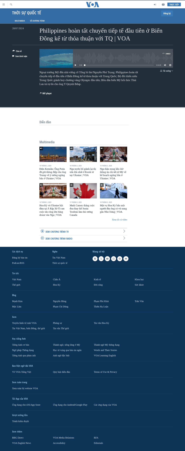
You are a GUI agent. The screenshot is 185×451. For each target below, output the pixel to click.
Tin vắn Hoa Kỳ (101, 323)
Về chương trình (37, 20)
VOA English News (21, 442)
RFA (96, 437)
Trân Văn (139, 301)
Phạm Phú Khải (101, 301)
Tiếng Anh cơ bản (20, 344)
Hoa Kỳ (56, 284)
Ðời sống (98, 284)
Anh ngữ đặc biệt (61, 355)
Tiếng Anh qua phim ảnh (24, 355)
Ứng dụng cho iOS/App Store (26, 404)
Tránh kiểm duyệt (20, 421)
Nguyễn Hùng (59, 301)
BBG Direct (18, 437)
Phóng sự (57, 323)
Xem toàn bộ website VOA (25, 388)
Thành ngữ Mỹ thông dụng (106, 344)
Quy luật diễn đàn (61, 371)
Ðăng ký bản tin (19, 257)
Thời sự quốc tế (59, 263)
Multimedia (20, 20)
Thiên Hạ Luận (101, 306)
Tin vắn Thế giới (61, 328)
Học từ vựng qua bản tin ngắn (67, 350)
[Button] (17, 51)
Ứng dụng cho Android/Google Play (70, 404)
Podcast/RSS (18, 263)
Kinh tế (97, 279)
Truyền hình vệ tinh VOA (24, 323)
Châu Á (56, 279)
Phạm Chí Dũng (60, 306)
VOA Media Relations (63, 437)
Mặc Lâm (16, 306)
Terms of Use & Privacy (105, 371)
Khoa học (139, 279)
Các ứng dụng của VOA (105, 404)
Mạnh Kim (17, 301)
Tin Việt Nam (58, 257)
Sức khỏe (139, 284)
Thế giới (16, 284)
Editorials (98, 442)
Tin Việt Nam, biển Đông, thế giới (28, 328)
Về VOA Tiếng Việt (21, 371)
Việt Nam (16, 279)
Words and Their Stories (105, 350)
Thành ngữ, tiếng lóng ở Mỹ (66, 344)
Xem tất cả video (119, 219)
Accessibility (59, 442)
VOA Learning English (105, 355)
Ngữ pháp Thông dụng (23, 350)
